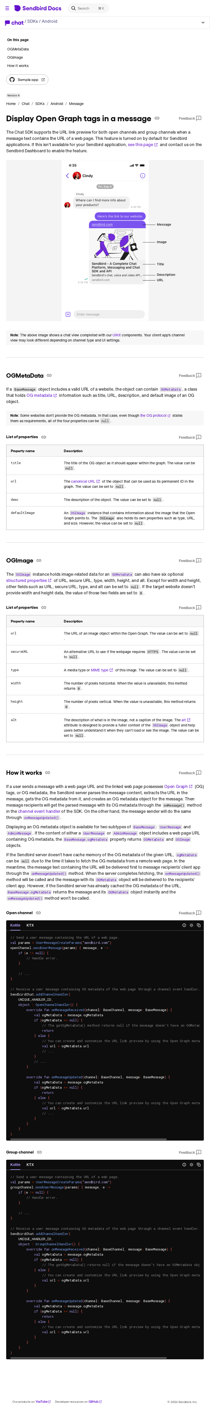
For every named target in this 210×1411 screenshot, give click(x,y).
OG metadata (42, 395)
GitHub (95, 1401)
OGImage (15, 57)
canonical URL (85, 481)
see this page (143, 144)
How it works (18, 65)
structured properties (29, 580)
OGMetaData (18, 49)
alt (185, 720)
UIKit (116, 335)
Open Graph (178, 786)
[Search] (88, 8)
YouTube (43, 1401)
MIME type (102, 670)
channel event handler (39, 811)
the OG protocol (155, 415)
